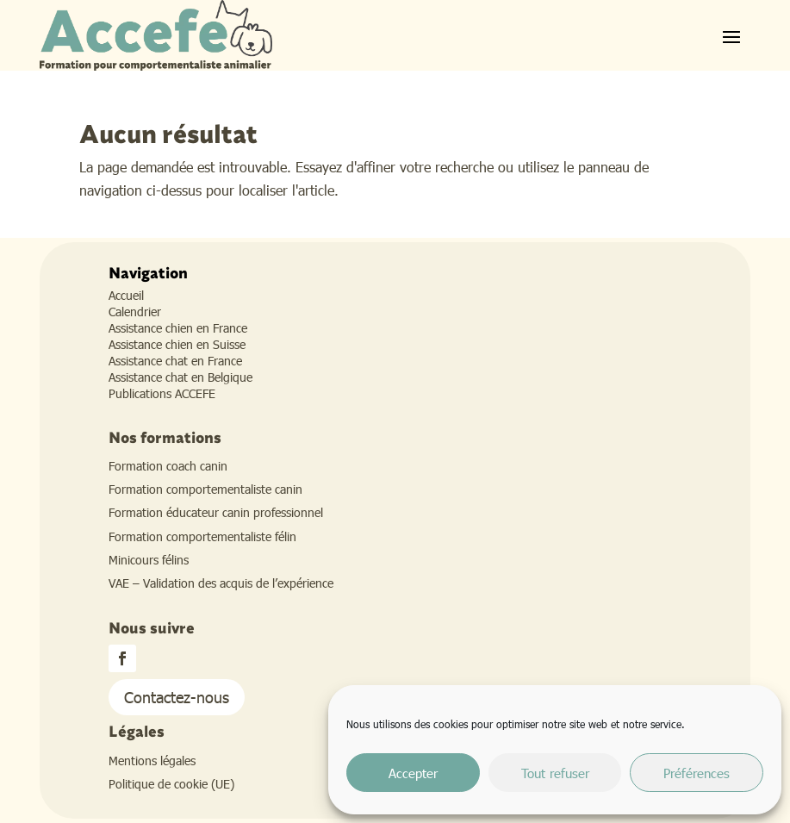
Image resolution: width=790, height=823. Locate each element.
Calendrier (135, 311)
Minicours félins (149, 560)
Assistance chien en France (178, 328)
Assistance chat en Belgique (180, 377)
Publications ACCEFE (162, 393)
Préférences (696, 773)
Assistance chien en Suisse (177, 344)
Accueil (126, 295)
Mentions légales (152, 760)
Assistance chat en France (175, 360)
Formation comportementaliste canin (205, 489)
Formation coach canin (168, 466)
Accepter (413, 773)
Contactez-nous (176, 697)
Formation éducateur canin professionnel (216, 512)
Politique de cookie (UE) (171, 784)
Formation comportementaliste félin (202, 536)
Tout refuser (555, 773)
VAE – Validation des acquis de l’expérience (221, 583)
